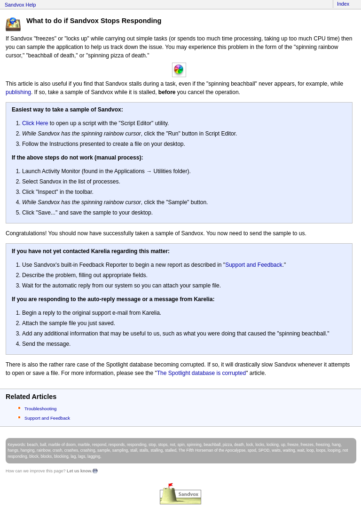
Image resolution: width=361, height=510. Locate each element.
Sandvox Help (20, 5)
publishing (18, 92)
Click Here (35, 123)
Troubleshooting (40, 408)
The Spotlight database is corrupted (201, 373)
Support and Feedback (253, 265)
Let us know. (79, 471)
